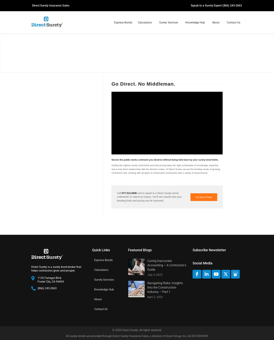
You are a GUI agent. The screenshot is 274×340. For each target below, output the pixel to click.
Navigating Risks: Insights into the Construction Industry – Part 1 (165, 287)
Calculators (145, 22)
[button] (145, 23)
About (215, 22)
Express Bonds (123, 22)
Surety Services (168, 22)
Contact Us (233, 22)
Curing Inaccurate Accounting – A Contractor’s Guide (166, 265)
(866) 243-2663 (232, 5)
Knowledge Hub (195, 22)
